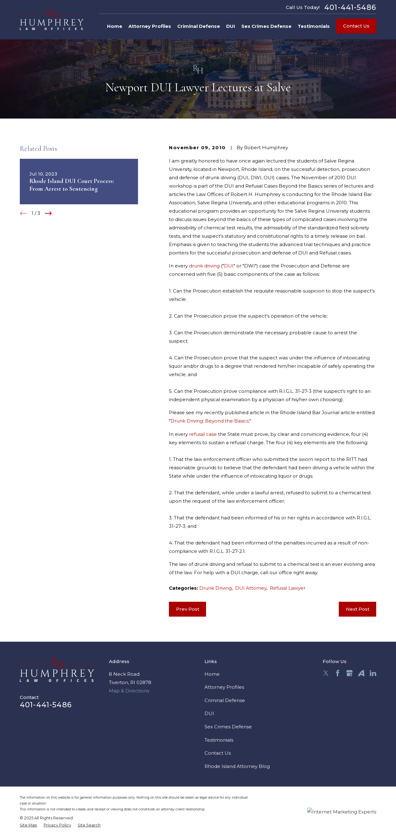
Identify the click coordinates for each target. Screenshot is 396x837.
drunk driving (204, 266)
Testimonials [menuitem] (314, 26)
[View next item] (48, 213)
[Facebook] (337, 673)
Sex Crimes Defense (228, 727)
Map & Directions (129, 691)
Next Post (357, 609)
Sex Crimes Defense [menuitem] (266, 26)
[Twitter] (326, 673)
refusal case (203, 434)
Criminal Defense (224, 700)
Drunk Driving (215, 588)
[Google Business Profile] (349, 673)
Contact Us (356, 26)
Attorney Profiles (224, 687)
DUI (229, 266)
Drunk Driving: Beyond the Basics (209, 421)
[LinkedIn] (373, 673)
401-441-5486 (350, 7)
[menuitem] (28, 825)
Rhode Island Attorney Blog (237, 766)
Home (212, 674)
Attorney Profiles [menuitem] (149, 26)
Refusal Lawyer (287, 588)
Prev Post (187, 609)
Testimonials (218, 740)
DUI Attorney (250, 588)
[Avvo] (361, 673)
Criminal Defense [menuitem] (198, 26)
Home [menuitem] (114, 26)
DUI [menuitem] (230, 26)
